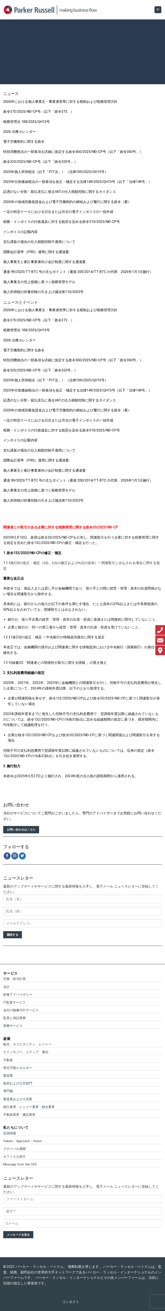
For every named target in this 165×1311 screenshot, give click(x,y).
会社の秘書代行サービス (21, 1010)
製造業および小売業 (17, 1099)
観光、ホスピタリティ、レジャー (27, 1044)
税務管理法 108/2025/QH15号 (26, 122)
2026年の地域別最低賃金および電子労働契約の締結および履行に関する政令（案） (67, 202)
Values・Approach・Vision (22, 1141)
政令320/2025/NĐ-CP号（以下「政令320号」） (40, 162)
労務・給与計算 (14, 979)
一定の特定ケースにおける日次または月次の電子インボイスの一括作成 (58, 212)
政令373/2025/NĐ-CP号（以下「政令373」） (38, 111)
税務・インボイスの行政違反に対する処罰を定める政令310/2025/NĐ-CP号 (61, 222)
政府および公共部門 (17, 1083)
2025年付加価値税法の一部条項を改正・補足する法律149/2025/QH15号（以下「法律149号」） (77, 182)
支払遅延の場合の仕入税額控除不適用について (39, 242)
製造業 (8, 1076)
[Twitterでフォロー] (22, 855)
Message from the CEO (20, 1164)
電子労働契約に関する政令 (23, 142)
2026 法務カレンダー (19, 132)
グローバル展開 (14, 1149)
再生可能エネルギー (17, 1068)
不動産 (8, 1060)
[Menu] (158, 9)
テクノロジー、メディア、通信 (25, 1052)
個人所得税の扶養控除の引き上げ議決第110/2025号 (43, 292)
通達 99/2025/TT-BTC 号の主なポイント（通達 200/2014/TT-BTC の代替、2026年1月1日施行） (78, 272)
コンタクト (70, 1302)
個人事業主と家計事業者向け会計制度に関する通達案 (44, 262)
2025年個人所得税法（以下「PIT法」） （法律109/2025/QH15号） (55, 172)
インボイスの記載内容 (20, 232)
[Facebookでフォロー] (7, 855)
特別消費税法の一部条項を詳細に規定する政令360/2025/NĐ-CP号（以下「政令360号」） (73, 152)
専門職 (8, 1091)
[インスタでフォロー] (14, 855)
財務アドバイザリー (17, 995)
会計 (6, 987)
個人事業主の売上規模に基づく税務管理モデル (39, 282)
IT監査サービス (14, 1002)
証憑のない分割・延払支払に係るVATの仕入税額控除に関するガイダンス (59, 192)
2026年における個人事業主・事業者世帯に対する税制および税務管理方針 (60, 102)
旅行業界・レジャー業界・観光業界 (29, 1107)
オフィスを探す (14, 1157)
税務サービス (13, 1026)
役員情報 (9, 1133)
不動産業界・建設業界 (19, 1115)
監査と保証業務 (14, 1018)
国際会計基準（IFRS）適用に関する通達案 (36, 252)
